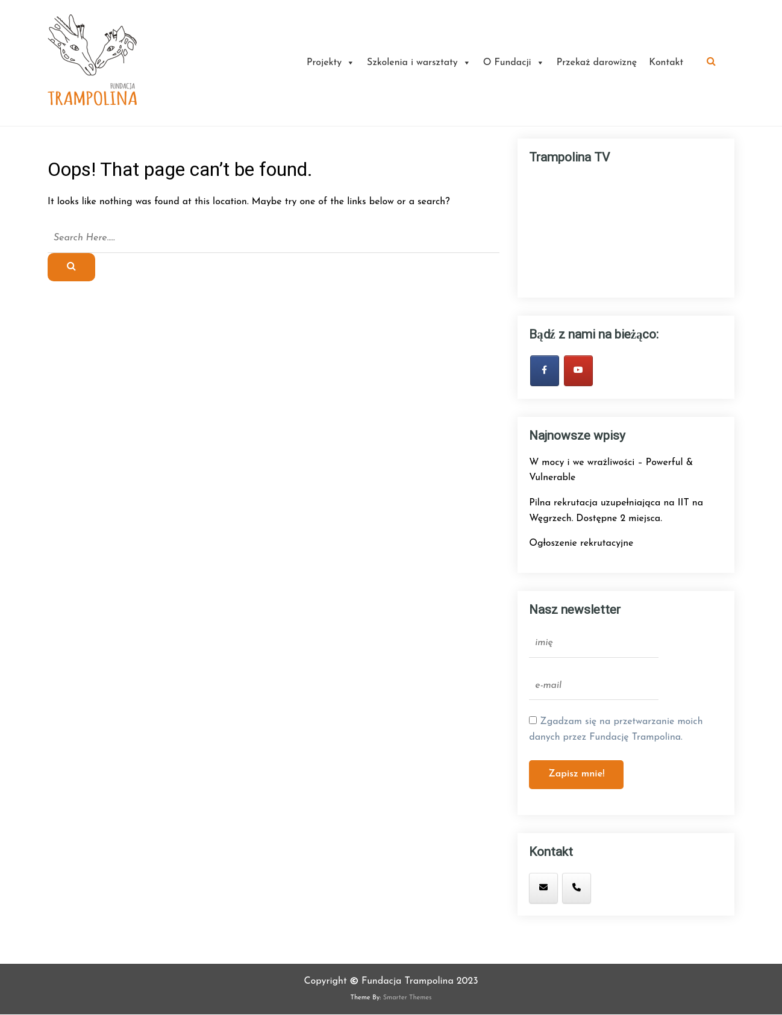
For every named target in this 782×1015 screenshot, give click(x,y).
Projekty (331, 63)
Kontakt (666, 62)
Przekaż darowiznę (597, 62)
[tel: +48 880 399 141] (576, 888)
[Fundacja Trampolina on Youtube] (578, 370)
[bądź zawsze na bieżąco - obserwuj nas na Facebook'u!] (544, 370)
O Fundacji (514, 63)
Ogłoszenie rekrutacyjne (581, 543)
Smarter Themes (407, 998)
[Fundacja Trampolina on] (609, 888)
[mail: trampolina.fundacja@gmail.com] (543, 888)
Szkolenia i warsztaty (419, 63)
